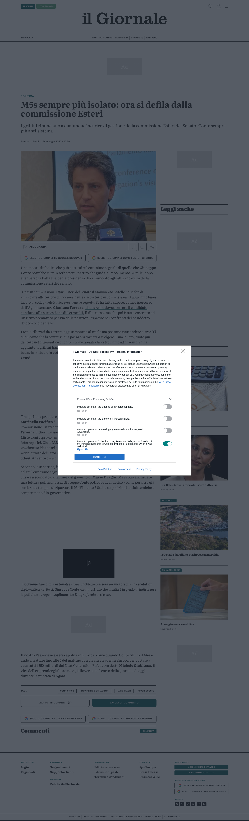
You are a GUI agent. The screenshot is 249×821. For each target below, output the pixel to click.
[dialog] (124, 410)
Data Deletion (105, 469)
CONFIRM (99, 457)
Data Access (124, 469)
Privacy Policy (143, 469)
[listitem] (124, 399)
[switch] (167, 406)
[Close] (184, 352)
